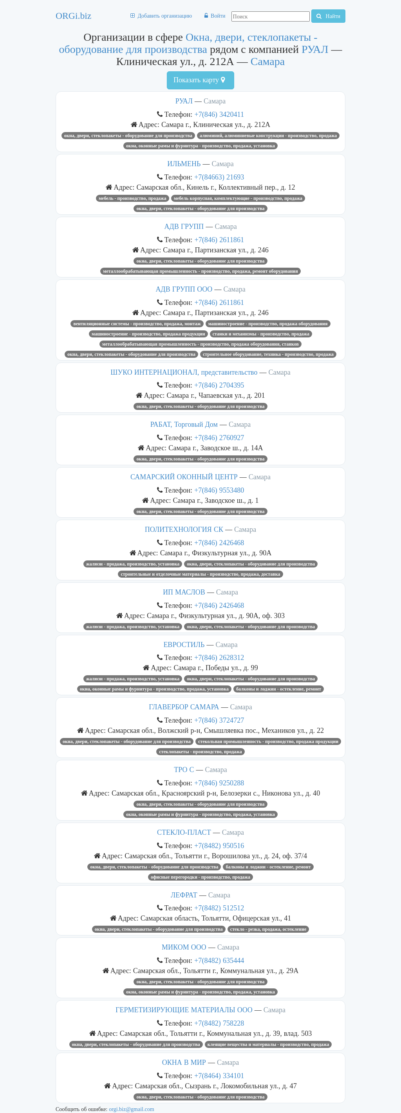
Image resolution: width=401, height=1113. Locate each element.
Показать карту (199, 79)
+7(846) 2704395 (219, 385)
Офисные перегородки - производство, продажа (200, 877)
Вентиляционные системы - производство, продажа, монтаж (136, 323)
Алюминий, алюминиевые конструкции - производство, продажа (268, 135)
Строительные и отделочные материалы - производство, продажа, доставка (200, 574)
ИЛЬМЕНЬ (183, 163)
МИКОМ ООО (184, 947)
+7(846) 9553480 (219, 490)
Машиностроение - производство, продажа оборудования (268, 323)
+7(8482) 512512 (219, 908)
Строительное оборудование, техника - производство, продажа (268, 354)
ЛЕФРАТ (184, 895)
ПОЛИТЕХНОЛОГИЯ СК (184, 529)
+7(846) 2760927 (219, 437)
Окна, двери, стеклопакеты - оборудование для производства (188, 43)
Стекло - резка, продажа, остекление (268, 929)
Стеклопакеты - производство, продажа (200, 751)
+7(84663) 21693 (219, 177)
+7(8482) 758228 (219, 1023)
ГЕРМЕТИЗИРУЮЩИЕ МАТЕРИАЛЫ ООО (184, 1009)
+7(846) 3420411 (219, 114)
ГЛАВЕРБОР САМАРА (184, 707)
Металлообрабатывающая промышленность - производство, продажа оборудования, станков (200, 344)
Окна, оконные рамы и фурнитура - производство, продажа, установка (200, 145)
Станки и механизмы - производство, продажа (261, 334)
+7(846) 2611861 (219, 239)
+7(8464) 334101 (219, 1075)
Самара (268, 61)
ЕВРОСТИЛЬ (183, 644)
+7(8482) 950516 (219, 845)
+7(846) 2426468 (219, 542)
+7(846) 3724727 (219, 720)
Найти (328, 16)
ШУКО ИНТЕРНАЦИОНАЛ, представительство (183, 372)
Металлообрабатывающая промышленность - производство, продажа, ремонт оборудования (200, 271)
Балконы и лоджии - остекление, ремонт (278, 689)
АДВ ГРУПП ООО (183, 289)
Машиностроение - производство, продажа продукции (148, 334)
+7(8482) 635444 (219, 960)
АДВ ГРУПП (184, 226)
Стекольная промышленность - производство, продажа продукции (268, 741)
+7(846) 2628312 (219, 657)
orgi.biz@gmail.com (131, 1109)
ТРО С (184, 769)
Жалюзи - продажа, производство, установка (132, 564)
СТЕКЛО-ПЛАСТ (184, 832)
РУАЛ (315, 49)
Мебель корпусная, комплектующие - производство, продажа (238, 198)
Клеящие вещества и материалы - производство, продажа (268, 1044)
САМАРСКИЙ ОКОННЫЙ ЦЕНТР (184, 476)
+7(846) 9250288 (219, 783)
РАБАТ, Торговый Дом (184, 424)
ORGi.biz (73, 15)
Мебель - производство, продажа (132, 198)
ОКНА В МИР (184, 1062)
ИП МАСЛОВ (184, 592)
